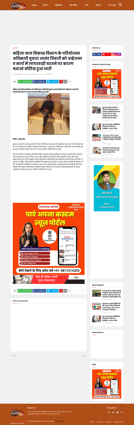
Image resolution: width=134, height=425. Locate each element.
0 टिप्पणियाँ (49, 74)
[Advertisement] (67, 28)
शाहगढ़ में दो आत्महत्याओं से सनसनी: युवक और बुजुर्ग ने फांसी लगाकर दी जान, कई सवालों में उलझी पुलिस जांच (111, 294)
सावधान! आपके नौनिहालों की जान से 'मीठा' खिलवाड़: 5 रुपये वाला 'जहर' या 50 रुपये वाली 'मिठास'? (111, 307)
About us (100, 422)
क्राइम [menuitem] (98, 5)
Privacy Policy (118, 422)
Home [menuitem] (34, 5)
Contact (108, 422)
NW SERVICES (59, 421)
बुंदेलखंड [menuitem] (58, 5)
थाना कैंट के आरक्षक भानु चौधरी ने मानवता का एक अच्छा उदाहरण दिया (110, 150)
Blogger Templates (17, 423)
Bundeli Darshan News (19, 421)
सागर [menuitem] (45, 5)
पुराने (84, 356)
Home (92, 422)
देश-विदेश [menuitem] (73, 5)
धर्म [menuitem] (86, 5)
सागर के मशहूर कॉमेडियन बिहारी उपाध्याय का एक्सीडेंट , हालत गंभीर (111, 127)
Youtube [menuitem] (112, 5)
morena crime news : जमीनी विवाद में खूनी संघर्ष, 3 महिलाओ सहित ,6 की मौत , (111, 138)
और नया (14, 356)
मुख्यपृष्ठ (15, 48)
